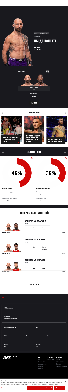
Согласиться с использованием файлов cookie (40, 388)
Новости (28, 6)
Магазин (57, 6)
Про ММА (40, 359)
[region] (34, 385)
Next (65, 113)
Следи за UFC (48, 6)
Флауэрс (41, 221)
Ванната (29, 221)
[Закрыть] (65, 381)
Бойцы (20, 6)
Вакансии (40, 366)
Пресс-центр (50, 359)
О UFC (39, 357)
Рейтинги (13, 6)
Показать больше (34, 285)
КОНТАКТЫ (50, 357)
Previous (3, 113)
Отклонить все (60, 388)
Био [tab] (3, 298)
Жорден (41, 261)
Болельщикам (38, 6)
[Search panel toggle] (62, 6)
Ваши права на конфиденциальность (11, 387)
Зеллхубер (42, 240)
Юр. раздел (59, 357)
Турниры (5, 6)
